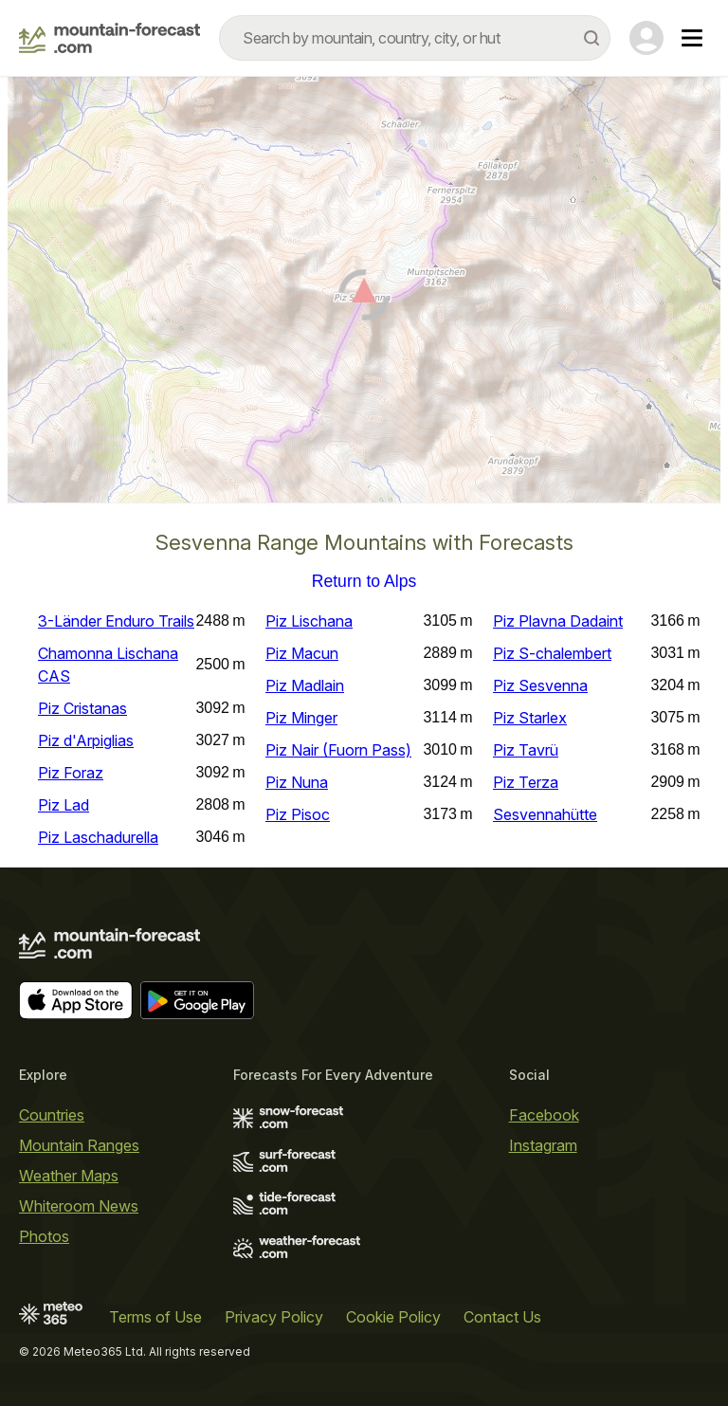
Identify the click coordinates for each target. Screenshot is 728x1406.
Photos (44, 1236)
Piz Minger (301, 717)
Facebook (544, 1114)
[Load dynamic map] (364, 298)
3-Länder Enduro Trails (116, 621)
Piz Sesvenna (540, 685)
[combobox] (414, 38)
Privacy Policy (274, 1316)
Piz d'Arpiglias (86, 740)
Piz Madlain (304, 685)
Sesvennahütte (545, 814)
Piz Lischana (309, 621)
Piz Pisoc (297, 814)
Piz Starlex (530, 717)
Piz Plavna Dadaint (558, 621)
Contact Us (502, 1316)
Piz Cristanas (82, 708)
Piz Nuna (296, 782)
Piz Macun (301, 653)
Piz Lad (63, 804)
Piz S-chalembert (552, 653)
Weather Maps (68, 1175)
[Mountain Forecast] (109, 38)
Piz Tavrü (525, 749)
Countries (51, 1114)
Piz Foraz (70, 772)
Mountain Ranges (79, 1145)
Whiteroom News (78, 1205)
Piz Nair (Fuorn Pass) (338, 749)
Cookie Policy (393, 1316)
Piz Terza (525, 782)
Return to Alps (364, 582)
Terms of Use (155, 1316)
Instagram (543, 1145)
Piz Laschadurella (98, 837)
